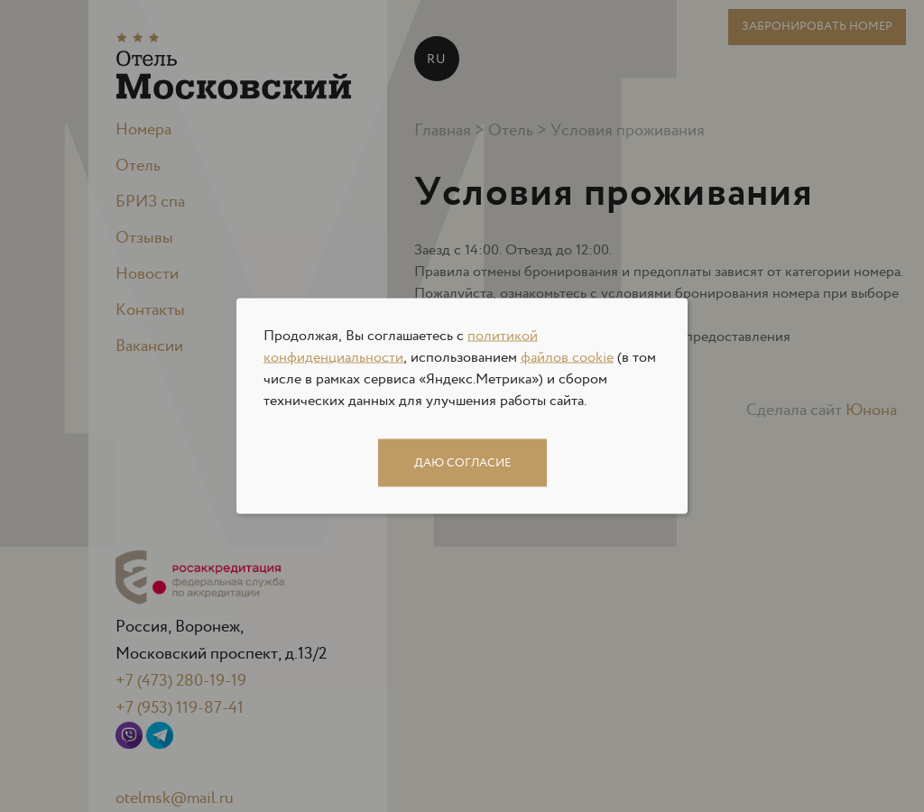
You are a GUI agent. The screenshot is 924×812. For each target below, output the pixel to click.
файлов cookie (567, 357)
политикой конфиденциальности (400, 347)
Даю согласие (462, 463)
